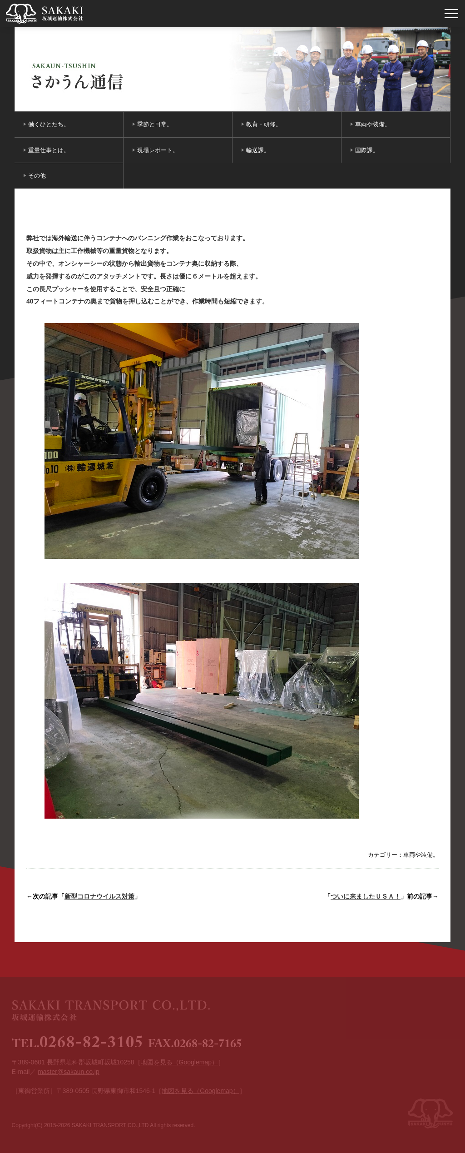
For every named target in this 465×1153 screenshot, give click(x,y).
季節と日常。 (155, 124)
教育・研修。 (264, 124)
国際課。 (367, 150)
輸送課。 (258, 150)
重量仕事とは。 (48, 150)
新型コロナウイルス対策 (99, 896)
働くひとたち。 (48, 124)
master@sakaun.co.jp (68, 1071)
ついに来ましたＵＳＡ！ (366, 896)
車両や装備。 (373, 124)
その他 (37, 175)
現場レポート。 (157, 150)
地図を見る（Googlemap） (179, 1062)
